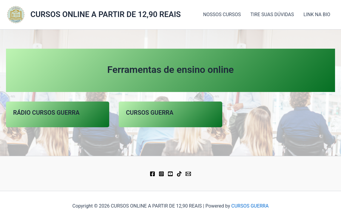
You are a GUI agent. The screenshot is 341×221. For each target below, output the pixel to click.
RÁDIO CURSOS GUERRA (46, 112)
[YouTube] (170, 174)
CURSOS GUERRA (149, 112)
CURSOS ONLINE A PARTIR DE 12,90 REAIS (105, 14)
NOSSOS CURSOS (222, 14)
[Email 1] (188, 174)
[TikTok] (179, 174)
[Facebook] (152, 174)
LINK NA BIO (316, 14)
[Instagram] (161, 174)
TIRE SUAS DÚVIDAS (272, 14)
